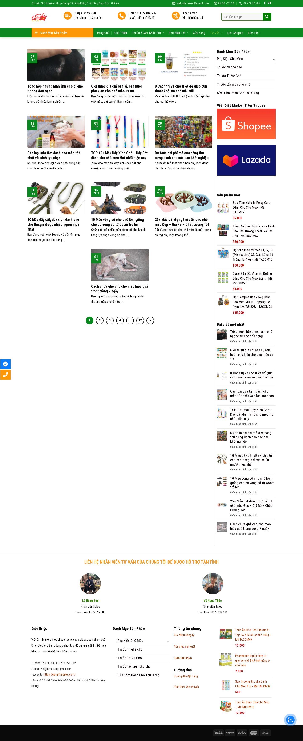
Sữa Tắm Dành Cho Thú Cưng (238, 93)
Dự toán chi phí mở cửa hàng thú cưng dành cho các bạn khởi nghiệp (250, 437)
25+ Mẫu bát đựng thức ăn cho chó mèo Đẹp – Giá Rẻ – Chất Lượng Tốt (252, 505)
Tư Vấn (216, 25)
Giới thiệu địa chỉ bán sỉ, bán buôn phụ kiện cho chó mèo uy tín (251, 354)
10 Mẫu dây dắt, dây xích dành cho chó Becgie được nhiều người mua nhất (252, 459)
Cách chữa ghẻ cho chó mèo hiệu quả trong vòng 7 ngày (250, 526)
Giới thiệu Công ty (184, 635)
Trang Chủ (103, 25)
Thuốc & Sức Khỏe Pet (148, 25)
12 (140, 320)
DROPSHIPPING (183, 658)
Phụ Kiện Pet (178, 25)
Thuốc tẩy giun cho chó (233, 84)
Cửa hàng (199, 25)
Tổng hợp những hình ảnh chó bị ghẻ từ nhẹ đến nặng (251, 333)
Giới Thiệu (120, 25)
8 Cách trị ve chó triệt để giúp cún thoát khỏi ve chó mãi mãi (251, 375)
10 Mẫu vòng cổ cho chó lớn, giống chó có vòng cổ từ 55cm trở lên (252, 482)
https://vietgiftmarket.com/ (59, 674)
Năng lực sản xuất (184, 646)
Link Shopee (235, 25)
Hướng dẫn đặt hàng (186, 676)
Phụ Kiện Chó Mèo (230, 59)
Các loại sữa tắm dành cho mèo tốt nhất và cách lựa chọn (252, 393)
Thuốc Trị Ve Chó (229, 76)
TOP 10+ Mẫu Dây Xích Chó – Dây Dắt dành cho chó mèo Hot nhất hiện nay (252, 414)
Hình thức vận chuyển (186, 686)
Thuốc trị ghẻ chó (229, 67)
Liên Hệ (254, 25)
